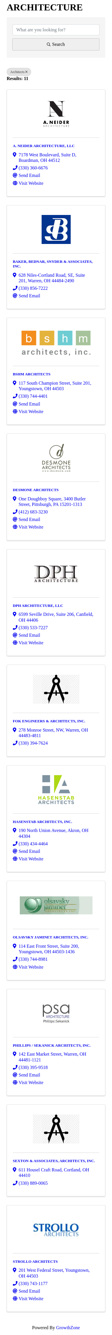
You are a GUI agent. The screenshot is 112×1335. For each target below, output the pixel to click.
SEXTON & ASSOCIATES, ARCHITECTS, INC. (54, 1161)
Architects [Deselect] (19, 72)
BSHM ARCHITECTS (31, 374)
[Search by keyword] (56, 29)
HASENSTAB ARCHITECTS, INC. (42, 822)
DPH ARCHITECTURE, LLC (38, 605)
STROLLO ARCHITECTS (35, 1261)
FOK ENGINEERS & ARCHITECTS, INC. (49, 721)
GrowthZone (68, 1327)
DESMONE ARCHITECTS (35, 490)
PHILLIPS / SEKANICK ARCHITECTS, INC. (52, 1045)
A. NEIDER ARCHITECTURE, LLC (44, 146)
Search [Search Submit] (56, 44)
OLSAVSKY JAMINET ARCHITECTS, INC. (50, 937)
